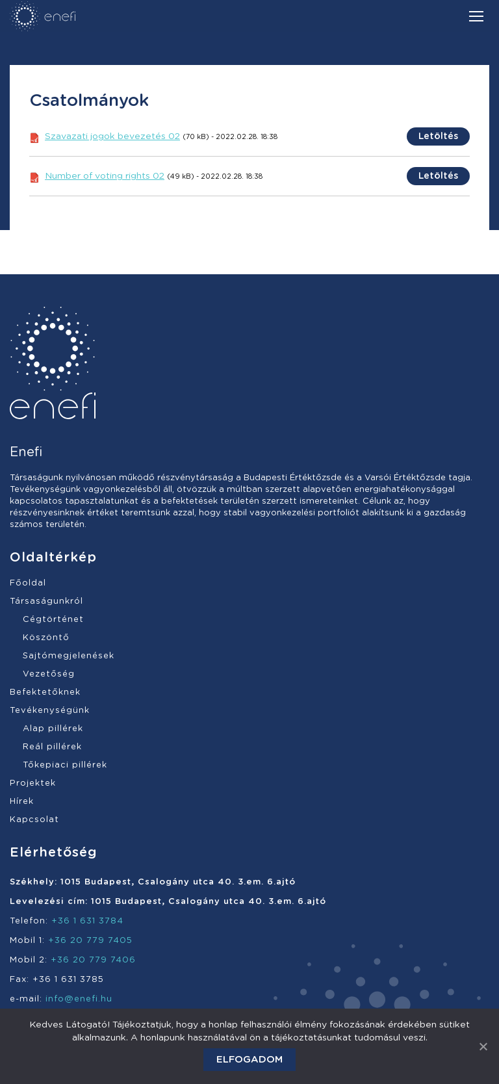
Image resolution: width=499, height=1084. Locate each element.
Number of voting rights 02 (104, 176)
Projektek (33, 783)
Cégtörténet (53, 619)
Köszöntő (46, 638)
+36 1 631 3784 (87, 921)
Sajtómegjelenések (68, 656)
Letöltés (438, 136)
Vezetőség (49, 674)
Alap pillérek (53, 729)
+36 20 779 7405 (90, 940)
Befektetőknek (45, 692)
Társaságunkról (46, 601)
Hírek (22, 801)
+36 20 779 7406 (93, 960)
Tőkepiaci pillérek (65, 765)
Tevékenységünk (50, 710)
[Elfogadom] (482, 1046)
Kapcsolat (34, 820)
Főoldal (28, 583)
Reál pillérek (52, 747)
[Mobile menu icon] (476, 16)
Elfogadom (249, 1060)
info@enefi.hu (78, 999)
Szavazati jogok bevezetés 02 (112, 136)
